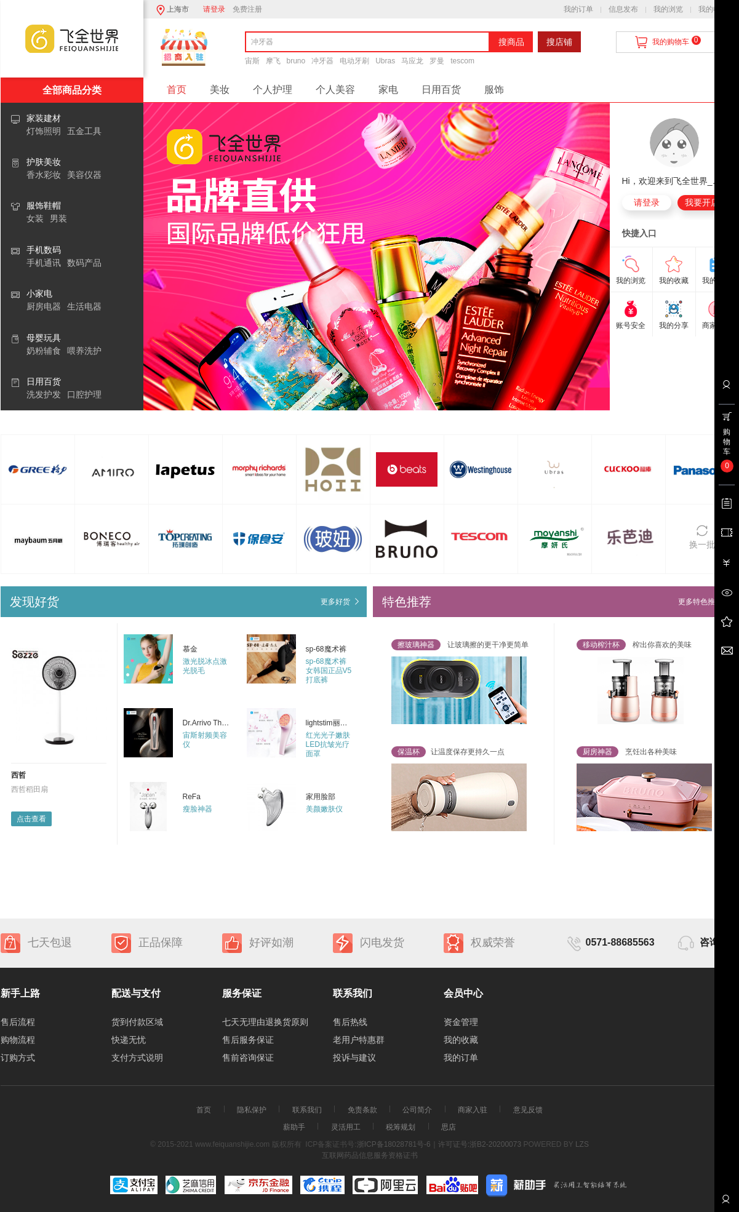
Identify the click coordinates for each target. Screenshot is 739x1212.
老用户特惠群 (359, 1040)
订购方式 (18, 1057)
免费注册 (247, 9)
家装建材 (43, 118)
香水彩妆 (43, 175)
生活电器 (84, 306)
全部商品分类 (72, 90)
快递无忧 (128, 1040)
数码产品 (84, 263)
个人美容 (335, 89)
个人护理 (272, 89)
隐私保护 (251, 1110)
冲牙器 (322, 61)
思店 (448, 1127)
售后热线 (350, 1022)
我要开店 (702, 202)
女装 (35, 218)
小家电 (39, 293)
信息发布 (623, 9)
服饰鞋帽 (43, 205)
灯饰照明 (43, 131)
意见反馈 (528, 1110)
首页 (176, 89)
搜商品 (511, 42)
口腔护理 (84, 394)
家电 (388, 89)
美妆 (220, 89)
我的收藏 (713, 9)
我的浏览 (668, 9)
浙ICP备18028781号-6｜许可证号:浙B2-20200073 (439, 1144)
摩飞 (273, 61)
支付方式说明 (137, 1057)
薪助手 (294, 1127)
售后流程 (18, 1022)
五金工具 (84, 131)
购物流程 (18, 1040)
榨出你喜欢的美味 (634, 644)
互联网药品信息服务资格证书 (370, 1155)
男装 (58, 218)
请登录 (214, 9)
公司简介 (417, 1110)
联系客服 (725, 1203)
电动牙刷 (354, 61)
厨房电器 (43, 306)
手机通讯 (43, 263)
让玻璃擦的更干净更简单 (460, 644)
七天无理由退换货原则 (265, 1022)
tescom (462, 61)
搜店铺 (559, 42)
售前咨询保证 (248, 1057)
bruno (296, 61)
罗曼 (436, 61)
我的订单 (578, 9)
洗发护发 (43, 394)
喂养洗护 (84, 351)
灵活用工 (346, 1127)
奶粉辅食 (43, 351)
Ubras (385, 61)
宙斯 (252, 61)
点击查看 (31, 819)
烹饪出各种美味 (627, 752)
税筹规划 (400, 1127)
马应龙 (412, 61)
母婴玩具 (43, 338)
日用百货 (43, 381)
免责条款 (362, 1110)
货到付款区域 (137, 1022)
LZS (581, 1144)
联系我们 (307, 1110)
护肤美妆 (43, 162)
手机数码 (43, 250)
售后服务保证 (248, 1040)
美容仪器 (84, 175)
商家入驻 (472, 1110)
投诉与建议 (354, 1057)
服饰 (494, 89)
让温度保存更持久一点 (448, 752)
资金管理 (461, 1022)
